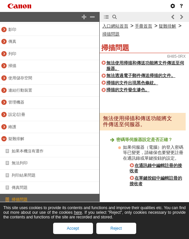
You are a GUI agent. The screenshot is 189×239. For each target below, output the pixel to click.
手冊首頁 (143, 26)
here (78, 212)
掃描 (12, 65)
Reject (116, 228)
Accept (73, 228)
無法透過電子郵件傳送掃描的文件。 (140, 75)
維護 (12, 126)
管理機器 (16, 102)
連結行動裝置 (20, 90)
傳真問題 (20, 187)
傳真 (12, 41)
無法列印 (20, 163)
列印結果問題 (24, 175)
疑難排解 (16, 138)
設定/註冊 (16, 114)
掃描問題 (20, 199)
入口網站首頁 (115, 26)
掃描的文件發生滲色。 (127, 89)
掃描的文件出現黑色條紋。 (132, 82)
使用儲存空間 (20, 78)
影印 (12, 29)
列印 (12, 53)
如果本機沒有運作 (28, 151)
